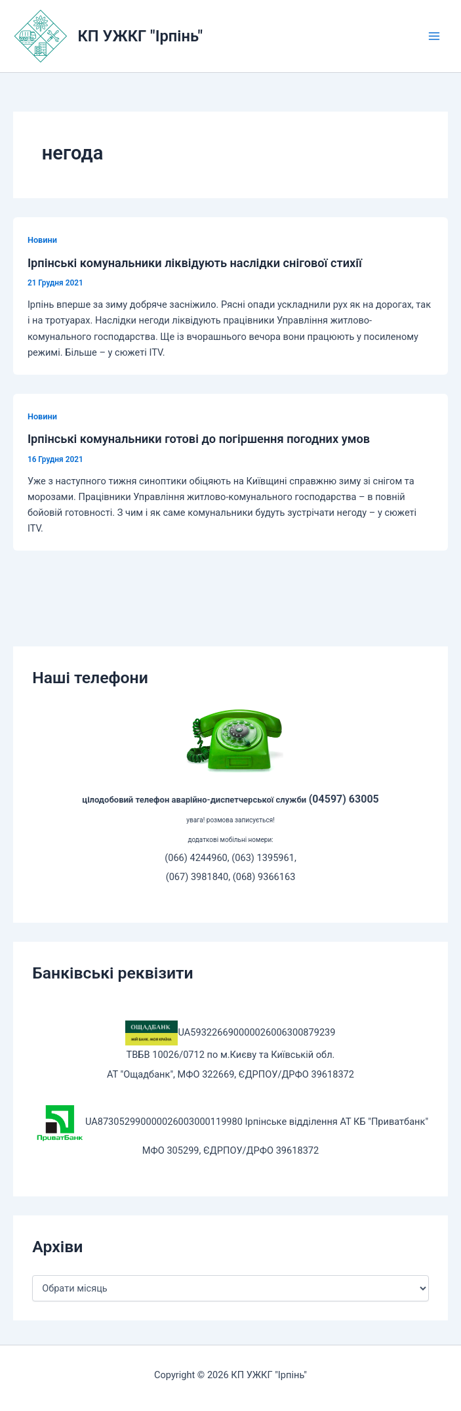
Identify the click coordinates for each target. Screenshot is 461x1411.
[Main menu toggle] (434, 36)
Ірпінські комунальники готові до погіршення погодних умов (199, 439)
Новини (42, 240)
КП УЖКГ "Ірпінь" (140, 36)
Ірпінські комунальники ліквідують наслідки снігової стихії (195, 263)
